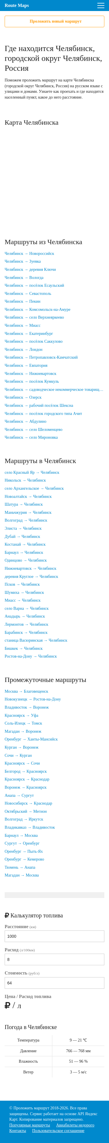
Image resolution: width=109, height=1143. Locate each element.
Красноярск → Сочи (22, 763)
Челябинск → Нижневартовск (30, 373)
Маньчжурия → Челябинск (28, 512)
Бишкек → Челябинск (24, 648)
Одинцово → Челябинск (26, 560)
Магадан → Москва (22, 875)
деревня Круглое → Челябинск (31, 576)
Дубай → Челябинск (22, 536)
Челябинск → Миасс (22, 325)
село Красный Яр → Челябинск (32, 472)
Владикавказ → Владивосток (30, 827)
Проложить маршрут (31, 1108)
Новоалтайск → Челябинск (28, 496)
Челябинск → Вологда (24, 277)
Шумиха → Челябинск (24, 592)
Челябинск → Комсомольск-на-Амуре (37, 309)
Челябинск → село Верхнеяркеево (34, 317)
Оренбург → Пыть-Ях (24, 851)
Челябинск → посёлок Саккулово (33, 341)
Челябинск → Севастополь (28, 293)
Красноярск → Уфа (21, 715)
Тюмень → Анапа (20, 867)
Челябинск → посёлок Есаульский (34, 285)
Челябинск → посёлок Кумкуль (32, 381)
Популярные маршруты (29, 1125)
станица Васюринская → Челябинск (36, 640)
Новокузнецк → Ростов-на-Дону (33, 699)
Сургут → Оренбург (22, 843)
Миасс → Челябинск (22, 600)
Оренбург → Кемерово (24, 859)
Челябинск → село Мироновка (31, 437)
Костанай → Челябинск (25, 544)
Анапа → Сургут (19, 795)
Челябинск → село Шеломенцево (33, 429)
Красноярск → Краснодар (27, 779)
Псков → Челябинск (22, 584)
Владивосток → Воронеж (27, 707)
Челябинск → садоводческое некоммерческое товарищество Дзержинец (54, 389)
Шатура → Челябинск (24, 504)
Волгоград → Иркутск (24, 819)
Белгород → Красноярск (26, 771)
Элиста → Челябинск (23, 528)
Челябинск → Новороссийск (29, 253)
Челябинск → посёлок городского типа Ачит (43, 413)
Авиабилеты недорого (75, 1125)
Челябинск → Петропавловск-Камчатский (41, 357)
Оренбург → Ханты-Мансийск (31, 739)
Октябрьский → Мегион (26, 811)
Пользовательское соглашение (58, 1131)
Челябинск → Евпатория (26, 365)
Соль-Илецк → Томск (23, 723)
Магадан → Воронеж (23, 731)
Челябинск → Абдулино (26, 421)
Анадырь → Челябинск (25, 616)
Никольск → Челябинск (25, 480)
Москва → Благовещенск (26, 691)
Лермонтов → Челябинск (26, 624)
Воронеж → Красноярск (26, 787)
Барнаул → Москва (21, 835)
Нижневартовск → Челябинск (30, 568)
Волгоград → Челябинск (26, 520)
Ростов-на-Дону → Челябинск (31, 656)
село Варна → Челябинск (27, 608)
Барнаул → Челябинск (24, 552)
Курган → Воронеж (21, 747)
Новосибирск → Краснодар (28, 803)
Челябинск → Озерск (23, 397)
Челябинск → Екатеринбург (29, 333)
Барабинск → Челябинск (26, 632)
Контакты (17, 1131)
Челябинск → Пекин (22, 301)
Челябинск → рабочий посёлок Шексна (39, 405)
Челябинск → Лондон (23, 349)
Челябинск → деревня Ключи (30, 269)
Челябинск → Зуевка (23, 261)
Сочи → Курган (18, 755)
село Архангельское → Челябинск (34, 488)
